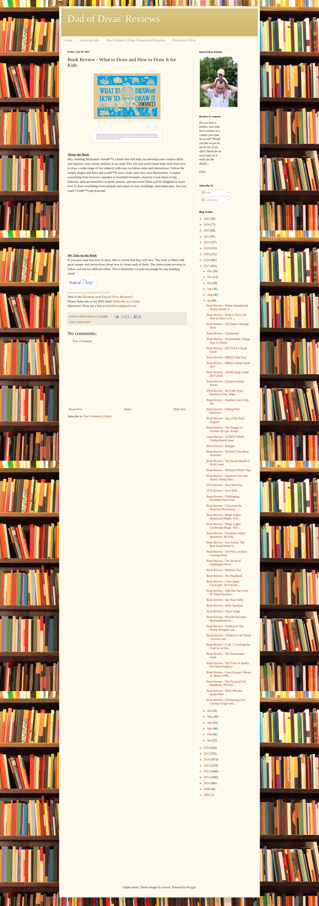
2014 (207, 759)
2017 (207, 266)
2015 (207, 753)
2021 (207, 242)
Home (69, 40)
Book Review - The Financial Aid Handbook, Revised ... (226, 683)
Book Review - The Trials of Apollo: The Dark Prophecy (228, 665)
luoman (166, 887)
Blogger (191, 887)
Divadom (88, 296)
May (210, 716)
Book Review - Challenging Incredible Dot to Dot (223, 498)
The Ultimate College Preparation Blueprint (135, 40)
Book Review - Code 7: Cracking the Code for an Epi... (228, 646)
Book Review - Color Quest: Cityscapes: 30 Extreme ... (223, 583)
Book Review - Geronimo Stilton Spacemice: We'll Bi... (226, 535)
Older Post (179, 409)
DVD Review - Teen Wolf (222, 490)
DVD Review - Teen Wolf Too (224, 485)
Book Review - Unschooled (223, 333)
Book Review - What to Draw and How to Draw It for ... (226, 316)
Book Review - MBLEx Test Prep (226, 357)
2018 (207, 260)
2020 (207, 248)
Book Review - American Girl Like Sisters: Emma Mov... (227, 477)
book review (84, 322)
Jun (209, 710)
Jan (209, 740)
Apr (209, 722)
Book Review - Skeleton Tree (224, 570)
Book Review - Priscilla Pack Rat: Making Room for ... (227, 618)
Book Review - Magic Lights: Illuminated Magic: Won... (224, 516)
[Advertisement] (127, 375)
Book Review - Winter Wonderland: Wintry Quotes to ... (228, 307)
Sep (209, 289)
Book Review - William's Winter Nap (228, 470)
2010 (207, 783)
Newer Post (75, 409)
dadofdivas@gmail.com (121, 305)
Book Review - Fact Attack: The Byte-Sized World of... (225, 544)
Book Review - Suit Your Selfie (225, 599)
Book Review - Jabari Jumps (223, 611)
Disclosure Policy (184, 40)
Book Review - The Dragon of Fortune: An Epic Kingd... (224, 429)
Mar (210, 728)
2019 (207, 254)
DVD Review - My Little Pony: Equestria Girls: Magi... (225, 392)
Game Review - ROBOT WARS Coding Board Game (225, 438)
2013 (207, 765)
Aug (210, 294)
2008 (207, 795)
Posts (206, 192)
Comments (210, 200)
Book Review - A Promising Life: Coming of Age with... (226, 701)
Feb (209, 734)
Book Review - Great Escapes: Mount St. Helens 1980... (229, 674)
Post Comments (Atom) (97, 416)
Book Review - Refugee (221, 446)
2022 (207, 236)
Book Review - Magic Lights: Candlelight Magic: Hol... (224, 526)
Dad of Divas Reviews (116, 296)
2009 (207, 789)
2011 (207, 777)
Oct (209, 283)
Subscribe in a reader (126, 301)
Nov (210, 277)
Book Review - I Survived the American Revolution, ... (224, 507)
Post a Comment (82, 341)
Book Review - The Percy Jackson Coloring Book (227, 553)
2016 (207, 747)
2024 (207, 224)
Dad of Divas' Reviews (114, 18)
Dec (210, 271)
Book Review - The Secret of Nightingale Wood (224, 562)
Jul (209, 300)
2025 (207, 218)
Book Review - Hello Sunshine (225, 605)
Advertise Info (89, 40)
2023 (207, 230)
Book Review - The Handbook (224, 575)
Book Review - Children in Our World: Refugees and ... (225, 628)
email (202, 155)
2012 (207, 771)
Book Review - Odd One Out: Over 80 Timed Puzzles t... (227, 592)
